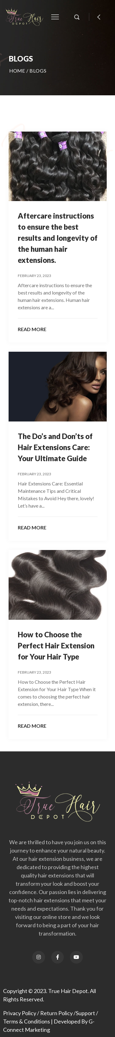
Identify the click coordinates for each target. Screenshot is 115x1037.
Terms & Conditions (26, 1021)
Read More (32, 329)
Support (85, 1013)
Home (17, 70)
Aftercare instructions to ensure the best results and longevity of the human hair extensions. (58, 237)
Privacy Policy (19, 1013)
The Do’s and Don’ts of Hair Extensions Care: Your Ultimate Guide (55, 447)
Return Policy (56, 1013)
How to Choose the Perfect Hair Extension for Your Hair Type (56, 645)
